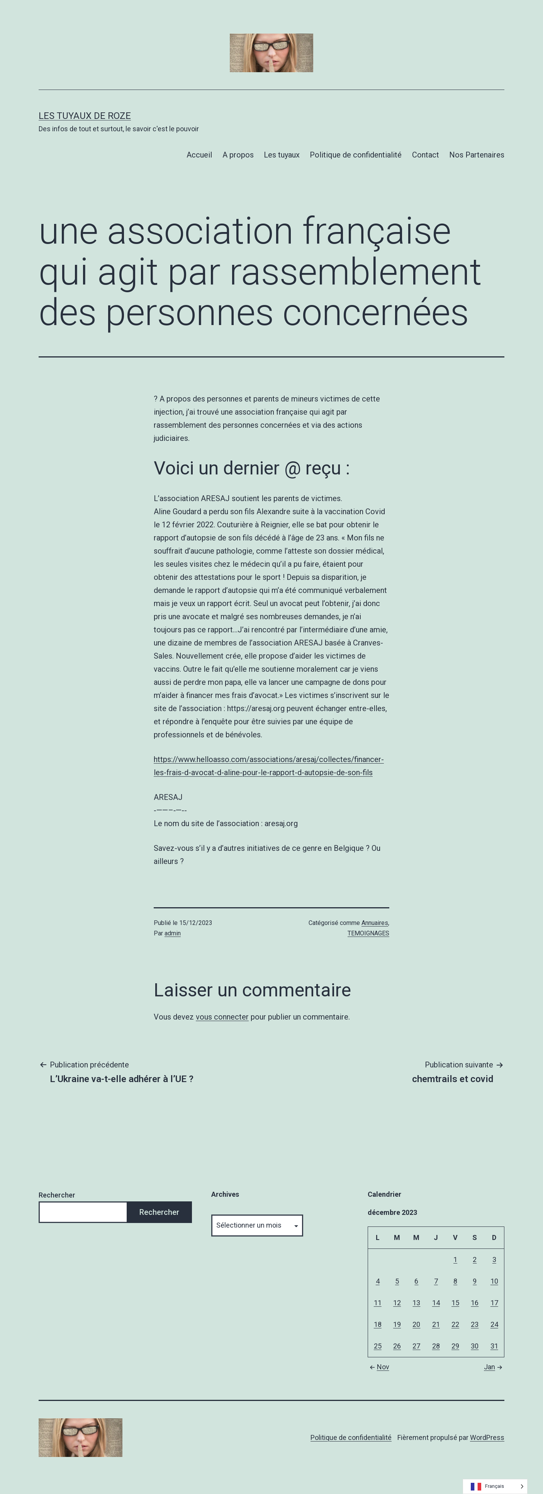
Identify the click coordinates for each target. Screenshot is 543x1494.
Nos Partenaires (476, 154)
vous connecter (222, 1016)
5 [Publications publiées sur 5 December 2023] (397, 1281)
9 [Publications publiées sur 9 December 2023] (475, 1281)
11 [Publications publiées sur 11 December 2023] (378, 1303)
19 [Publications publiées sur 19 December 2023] (397, 1324)
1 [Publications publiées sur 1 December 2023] (455, 1259)
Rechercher (57, 1195)
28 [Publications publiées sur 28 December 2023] (436, 1346)
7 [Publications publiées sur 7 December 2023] (436, 1281)
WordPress (487, 1437)
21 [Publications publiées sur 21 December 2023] (436, 1324)
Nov (378, 1367)
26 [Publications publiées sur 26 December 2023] (397, 1346)
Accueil (199, 154)
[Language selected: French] (495, 1486)
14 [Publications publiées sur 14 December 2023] (436, 1303)
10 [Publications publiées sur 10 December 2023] (494, 1281)
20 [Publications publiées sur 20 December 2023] (416, 1324)
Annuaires (374, 923)
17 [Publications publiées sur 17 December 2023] (494, 1303)
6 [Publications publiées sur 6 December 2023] (416, 1281)
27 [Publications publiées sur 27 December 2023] (416, 1346)
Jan (494, 1367)
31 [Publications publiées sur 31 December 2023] (494, 1346)
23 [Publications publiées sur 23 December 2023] (475, 1324)
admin (173, 933)
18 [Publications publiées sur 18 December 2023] (378, 1324)
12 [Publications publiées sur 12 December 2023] (397, 1303)
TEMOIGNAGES (368, 933)
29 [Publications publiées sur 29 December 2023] (455, 1346)
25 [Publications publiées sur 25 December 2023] (378, 1346)
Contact (425, 154)
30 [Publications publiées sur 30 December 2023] (475, 1346)
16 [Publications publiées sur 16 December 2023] (475, 1303)
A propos (238, 154)
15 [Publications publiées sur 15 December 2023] (455, 1303)
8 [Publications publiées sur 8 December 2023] (455, 1281)
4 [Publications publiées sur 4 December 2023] (378, 1281)
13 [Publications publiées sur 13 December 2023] (416, 1303)
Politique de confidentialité (356, 154)
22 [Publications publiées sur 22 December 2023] (455, 1324)
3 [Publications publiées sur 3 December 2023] (494, 1259)
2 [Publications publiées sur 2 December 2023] (475, 1259)
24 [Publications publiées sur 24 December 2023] (494, 1324)
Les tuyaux (282, 154)
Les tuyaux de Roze (85, 115)
